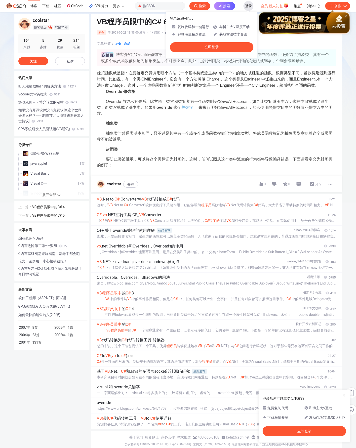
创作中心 (313, 6)
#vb (118, 43)
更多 (118, 6)
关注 (130, 184)
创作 (337, 6)
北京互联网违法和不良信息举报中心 (284, 444)
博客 (33, 6)
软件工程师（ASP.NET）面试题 (42, 298)
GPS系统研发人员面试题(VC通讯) (51, 129)
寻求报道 (184, 437)
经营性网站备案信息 (245, 444)
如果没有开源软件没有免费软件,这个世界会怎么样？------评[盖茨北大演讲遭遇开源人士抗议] (51, 115)
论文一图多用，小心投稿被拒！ (42, 261)
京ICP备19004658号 (178, 444)
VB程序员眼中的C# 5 (48, 215)
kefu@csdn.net (237, 437)
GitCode (74, 5)
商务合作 (168, 437)
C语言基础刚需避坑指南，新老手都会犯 (49, 254)
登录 (248, 6)
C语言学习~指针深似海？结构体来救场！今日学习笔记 (50, 271)
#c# (127, 43)
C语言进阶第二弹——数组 (43, 246)
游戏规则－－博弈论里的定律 (47, 102)
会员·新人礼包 (274, 5)
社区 (57, 6)
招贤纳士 (152, 437)
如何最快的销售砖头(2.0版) (39, 315)
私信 (70, 61)
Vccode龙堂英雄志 (39, 94)
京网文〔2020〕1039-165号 (211, 444)
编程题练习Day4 (30, 238)
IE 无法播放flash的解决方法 (47, 86)
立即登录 (212, 47)
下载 (45, 6)
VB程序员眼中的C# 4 (48, 207)
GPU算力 (98, 5)
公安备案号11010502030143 (144, 444)
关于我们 (136, 437)
